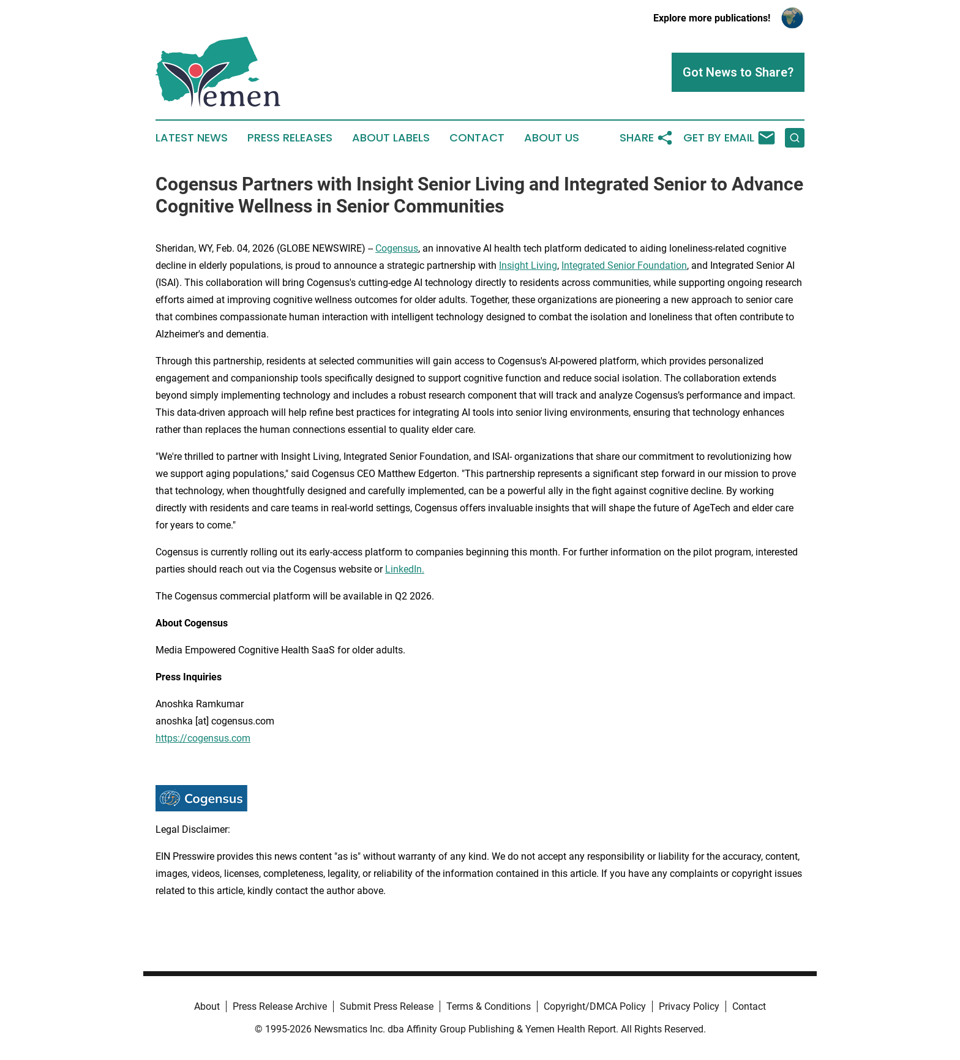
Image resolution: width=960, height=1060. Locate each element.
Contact (476, 138)
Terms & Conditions (488, 1006)
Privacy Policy (689, 1006)
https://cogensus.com (203, 738)
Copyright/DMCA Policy (595, 1006)
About (207, 1006)
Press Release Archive (280, 1006)
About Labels (391, 138)
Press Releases (289, 138)
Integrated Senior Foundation (624, 265)
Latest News (192, 138)
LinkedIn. (404, 569)
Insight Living (528, 265)
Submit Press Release (386, 1006)
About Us (551, 138)
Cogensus (396, 248)
